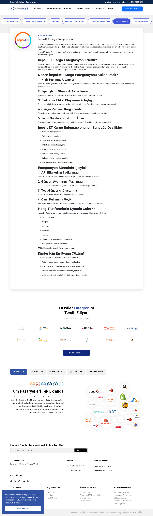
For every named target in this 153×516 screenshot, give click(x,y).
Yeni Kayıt (49, 495)
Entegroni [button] (18, 503)
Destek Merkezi (51, 498)
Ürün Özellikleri (85, 498)
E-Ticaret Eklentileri (122, 488)
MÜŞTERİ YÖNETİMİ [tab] (96, 372)
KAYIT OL (80, 450)
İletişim (121, 2)
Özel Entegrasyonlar (141, 21)
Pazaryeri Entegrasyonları (74, 21)
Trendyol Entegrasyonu (122, 492)
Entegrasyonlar (85, 501)
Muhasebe (55, 21)
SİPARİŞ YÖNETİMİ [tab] (56, 372)
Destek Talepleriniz (17, 2)
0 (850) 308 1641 (135, 2)
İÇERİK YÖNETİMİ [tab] (76, 372)
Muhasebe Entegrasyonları (123, 501)
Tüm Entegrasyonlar (11, 21)
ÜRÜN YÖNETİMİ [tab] (37, 372)
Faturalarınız (30, 2)
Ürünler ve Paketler (88, 488)
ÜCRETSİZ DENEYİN (132, 8)
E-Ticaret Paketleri (86, 492)
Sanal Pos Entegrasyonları (100, 21)
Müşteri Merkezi (53, 488)
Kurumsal (17, 488)
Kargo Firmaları (122, 21)
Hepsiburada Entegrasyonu (123, 495)
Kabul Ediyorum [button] (23, 508)
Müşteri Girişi (110, 2)
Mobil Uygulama (119, 504)
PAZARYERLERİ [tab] (18, 372)
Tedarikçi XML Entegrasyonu (35, 21)
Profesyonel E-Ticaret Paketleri (90, 495)
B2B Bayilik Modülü (120, 498)
